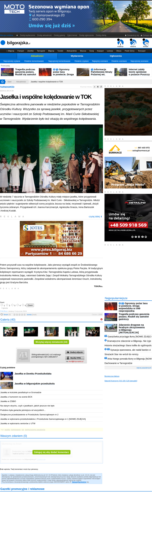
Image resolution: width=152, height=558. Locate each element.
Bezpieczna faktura (111, 376)
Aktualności (37, 56)
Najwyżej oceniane (100, 61)
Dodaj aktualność (44, 35)
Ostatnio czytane (81, 61)
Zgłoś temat (72, 35)
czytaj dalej (95, 216)
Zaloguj (75, 482)
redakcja (120, 42)
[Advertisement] (37, 295)
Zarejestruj (82, 482)
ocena (32, 315)
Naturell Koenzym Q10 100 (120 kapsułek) (120, 381)
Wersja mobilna (6, 35)
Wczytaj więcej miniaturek (51, 342)
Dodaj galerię (59, 35)
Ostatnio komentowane (34, 61)
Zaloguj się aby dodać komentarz (51, 452)
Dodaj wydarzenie (27, 35)
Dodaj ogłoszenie (86, 35)
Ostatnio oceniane (119, 61)
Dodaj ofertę (101, 35)
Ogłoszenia (116, 56)
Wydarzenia (77, 56)
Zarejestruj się (132, 35)
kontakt (145, 42)
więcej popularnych (143, 368)
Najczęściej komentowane (59, 61)
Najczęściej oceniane (139, 61)
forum (7, 315)
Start (9, 82)
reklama (133, 42)
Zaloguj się (146, 35)
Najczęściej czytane (11, 61)
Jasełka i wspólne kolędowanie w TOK (47, 82)
